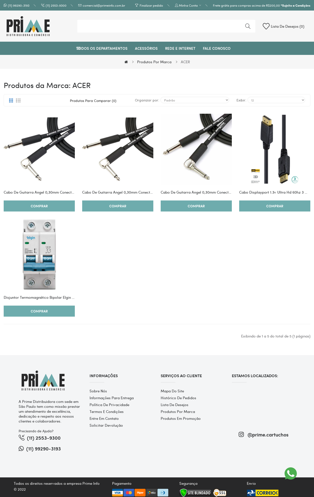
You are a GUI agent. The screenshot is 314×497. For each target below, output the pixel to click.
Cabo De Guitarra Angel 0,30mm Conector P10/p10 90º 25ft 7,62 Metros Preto (196, 192)
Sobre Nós (98, 391)
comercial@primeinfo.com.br (104, 5)
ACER (185, 61)
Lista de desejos (174, 404)
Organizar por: (147, 100)
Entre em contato (104, 418)
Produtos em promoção (181, 418)
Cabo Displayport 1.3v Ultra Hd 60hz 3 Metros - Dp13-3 (274, 192)
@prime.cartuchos (263, 434)
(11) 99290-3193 (18, 5)
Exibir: (241, 100)
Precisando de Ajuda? (36, 430)
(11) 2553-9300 (56, 5)
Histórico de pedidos (178, 397)
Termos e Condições (107, 411)
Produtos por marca (154, 61)
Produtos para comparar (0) (93, 100)
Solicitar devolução (106, 425)
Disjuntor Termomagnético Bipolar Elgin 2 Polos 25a (39, 297)
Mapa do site (172, 391)
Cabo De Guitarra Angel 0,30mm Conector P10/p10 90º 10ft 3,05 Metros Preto (39, 192)
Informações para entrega (112, 397)
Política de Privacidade (109, 404)
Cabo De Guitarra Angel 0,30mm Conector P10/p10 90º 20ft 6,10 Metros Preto (117, 192)
